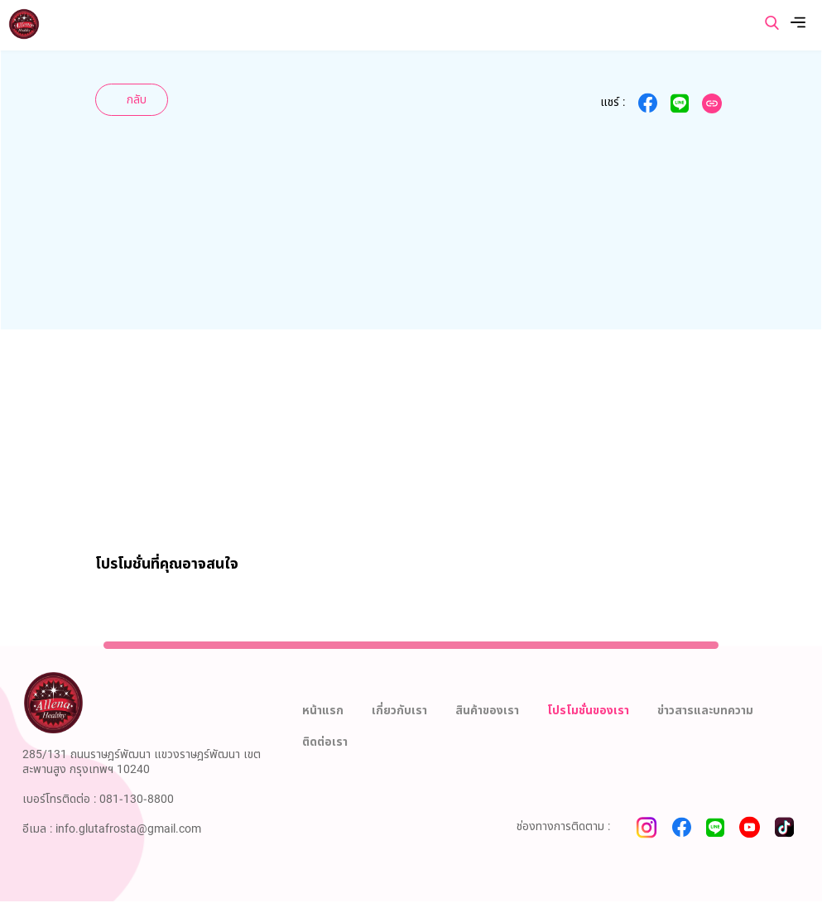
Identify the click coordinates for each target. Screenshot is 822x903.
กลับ (137, 99)
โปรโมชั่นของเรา (588, 710)
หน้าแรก (323, 710)
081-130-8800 (136, 799)
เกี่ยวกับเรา (399, 710)
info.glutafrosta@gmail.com (128, 829)
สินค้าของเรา (487, 710)
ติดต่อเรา (325, 742)
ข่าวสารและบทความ (705, 710)
